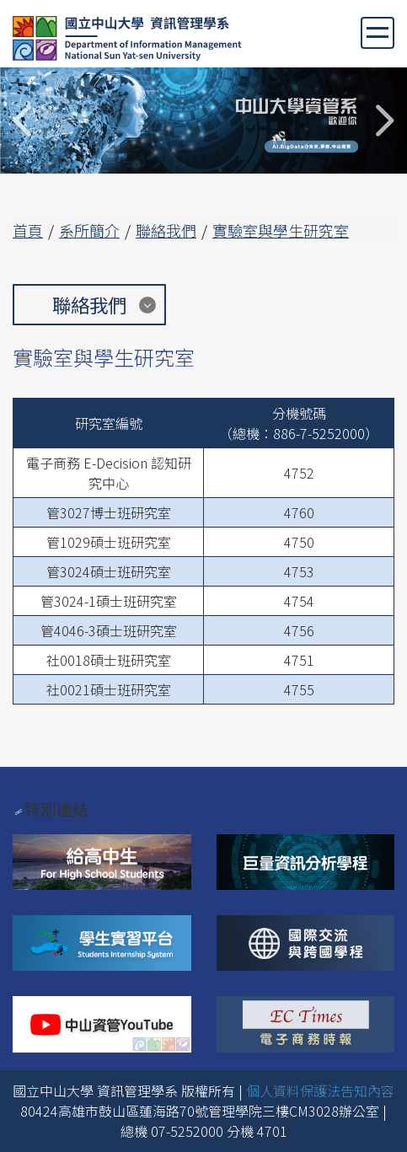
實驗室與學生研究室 (280, 230)
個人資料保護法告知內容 (320, 1090)
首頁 (28, 230)
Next (383, 120)
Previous (23, 120)
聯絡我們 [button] (89, 304)
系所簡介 (89, 230)
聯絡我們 (166, 230)
